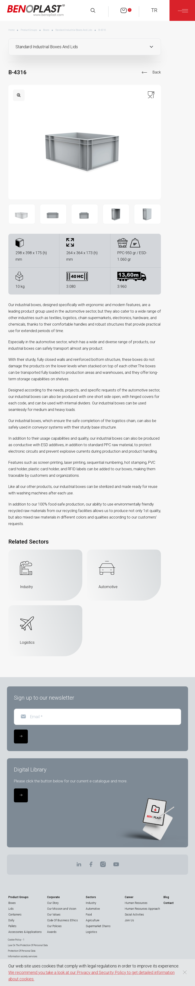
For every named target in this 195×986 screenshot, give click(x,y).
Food (89, 914)
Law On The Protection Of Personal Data (28, 945)
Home (11, 30)
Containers (15, 914)
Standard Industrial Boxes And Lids (73, 30)
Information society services (22, 956)
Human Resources (136, 903)
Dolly (11, 920)
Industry (91, 903)
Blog (166, 897)
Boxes (46, 30)
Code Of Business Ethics (62, 920)
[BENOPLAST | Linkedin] (79, 866)
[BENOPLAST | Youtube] (116, 866)
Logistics (91, 932)
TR (154, 10)
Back (157, 72)
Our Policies (54, 926)
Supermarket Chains (98, 926)
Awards (52, 932)
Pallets (12, 926)
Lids (11, 908)
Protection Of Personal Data (21, 951)
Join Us (129, 920)
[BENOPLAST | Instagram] (103, 866)
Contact (168, 903)
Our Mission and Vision (61, 908)
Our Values (54, 914)
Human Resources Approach (142, 908)
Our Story (53, 903)
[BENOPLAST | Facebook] (90, 866)
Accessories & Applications (25, 932)
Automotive (93, 908)
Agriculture (92, 920)
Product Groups (29, 30)
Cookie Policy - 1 (16, 939)
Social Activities (134, 914)
